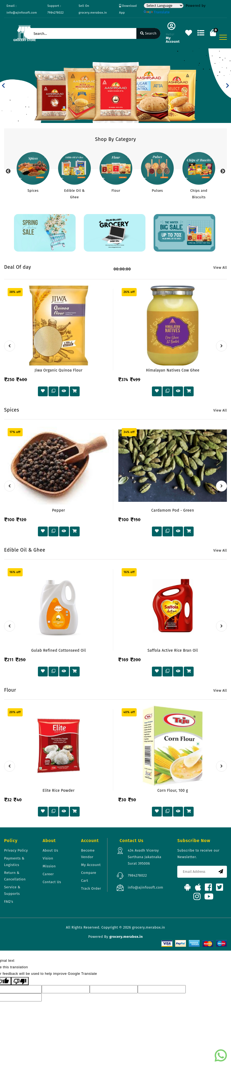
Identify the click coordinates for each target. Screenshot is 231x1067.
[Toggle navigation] (223, 37)
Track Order (91, 888)
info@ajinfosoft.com (145, 887)
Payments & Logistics (14, 861)
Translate (157, 12)
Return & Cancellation (15, 876)
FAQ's (8, 901)
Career (48, 874)
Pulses (157, 190)
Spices (33, 190)
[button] (3, 85)
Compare (88, 873)
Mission (49, 866)
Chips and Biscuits (199, 193)
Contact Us (52, 882)
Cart (84, 881)
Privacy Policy (16, 850)
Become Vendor (88, 853)
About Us (50, 850)
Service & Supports (12, 890)
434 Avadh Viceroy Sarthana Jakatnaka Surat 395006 (144, 856)
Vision (48, 858)
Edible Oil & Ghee (74, 193)
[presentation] (9, 346)
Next (223, 171)
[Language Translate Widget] (164, 5)
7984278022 (137, 875)
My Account (91, 865)
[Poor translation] (20, 981)
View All (220, 267)
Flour (116, 190)
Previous (8, 171)
